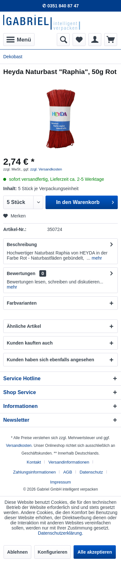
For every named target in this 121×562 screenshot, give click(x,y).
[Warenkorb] (110, 39)
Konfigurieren (52, 552)
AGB (67, 472)
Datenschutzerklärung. (60, 533)
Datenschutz (91, 472)
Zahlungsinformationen (34, 472)
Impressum (60, 482)
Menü (18, 38)
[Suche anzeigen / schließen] (63, 39)
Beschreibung (22, 244)
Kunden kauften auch (30, 342)
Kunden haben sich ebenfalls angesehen (50, 359)
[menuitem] (19, 39)
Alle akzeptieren (94, 552)
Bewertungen (21, 273)
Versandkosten (18, 445)
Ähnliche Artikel (24, 326)
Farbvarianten (22, 303)
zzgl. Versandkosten (46, 169)
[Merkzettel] (79, 39)
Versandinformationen (68, 462)
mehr (96, 258)
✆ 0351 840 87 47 (60, 5)
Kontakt (34, 462)
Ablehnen (17, 552)
